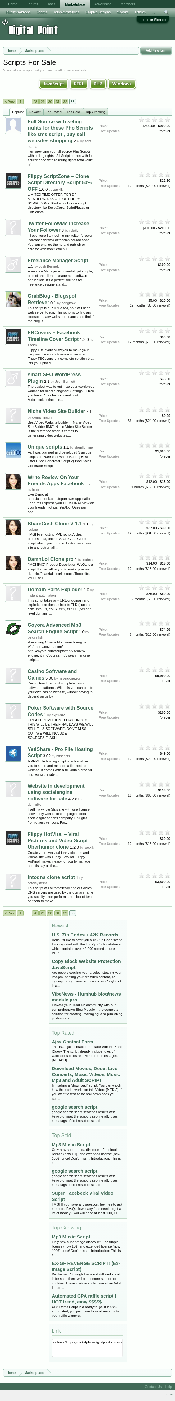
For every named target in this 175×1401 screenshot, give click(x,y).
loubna (37, 490)
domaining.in (42, 417)
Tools (52, 4)
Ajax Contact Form (72, 1041)
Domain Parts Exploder (55, 589)
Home (12, 4)
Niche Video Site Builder (56, 411)
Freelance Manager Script (58, 260)
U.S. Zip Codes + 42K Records (85, 934)
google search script (75, 1107)
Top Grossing (95, 112)
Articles (140, 12)
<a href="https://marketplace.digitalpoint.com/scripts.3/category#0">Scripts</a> (87, 1348)
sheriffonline (84, 447)
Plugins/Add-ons (18, 12)
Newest (35, 112)
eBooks (122, 12)
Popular (18, 112)
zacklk (58, 189)
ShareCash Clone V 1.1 (55, 523)
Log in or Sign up (153, 19)
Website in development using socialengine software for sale (56, 792)
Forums (32, 4)
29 (42, 101)
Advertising (102, 4)
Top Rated (54, 112)
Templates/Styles (66, 12)
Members (128, 4)
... (153, 12)
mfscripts (63, 756)
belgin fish (35, 637)
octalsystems (38, 883)
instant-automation (42, 595)
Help (168, 1387)
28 (35, 101)
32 (65, 101)
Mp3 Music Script (71, 1144)
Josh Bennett (49, 266)
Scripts (42, 12)
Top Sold (73, 112)
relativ (73, 230)
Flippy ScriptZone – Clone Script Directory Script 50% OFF (60, 183)
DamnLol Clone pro (51, 559)
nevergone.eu (69, 678)
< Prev (10, 101)
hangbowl (69, 303)
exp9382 (58, 715)
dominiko (34, 804)
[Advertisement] (98, 29)
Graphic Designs (98, 12)
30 (50, 101)
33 (72, 101)
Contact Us (153, 1387)
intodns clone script (51, 877)
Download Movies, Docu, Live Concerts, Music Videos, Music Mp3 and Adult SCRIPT (86, 1074)
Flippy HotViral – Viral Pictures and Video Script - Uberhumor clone (59, 840)
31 (57, 101)
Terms (168, 1394)
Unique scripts (45, 447)
